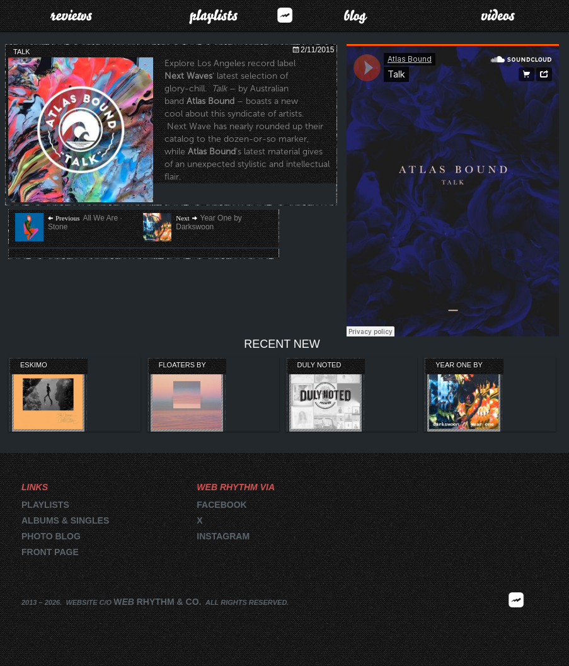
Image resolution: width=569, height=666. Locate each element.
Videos (498, 15)
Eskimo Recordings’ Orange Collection (44, 365)
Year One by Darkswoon (458, 365)
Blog (355, 15)
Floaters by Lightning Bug (186, 365)
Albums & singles (65, 520)
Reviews (71, 15)
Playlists (213, 15)
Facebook (221, 505)
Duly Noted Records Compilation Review (321, 365)
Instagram (223, 536)
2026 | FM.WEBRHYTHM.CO (516, 618)
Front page (50, 552)
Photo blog (51, 536)
